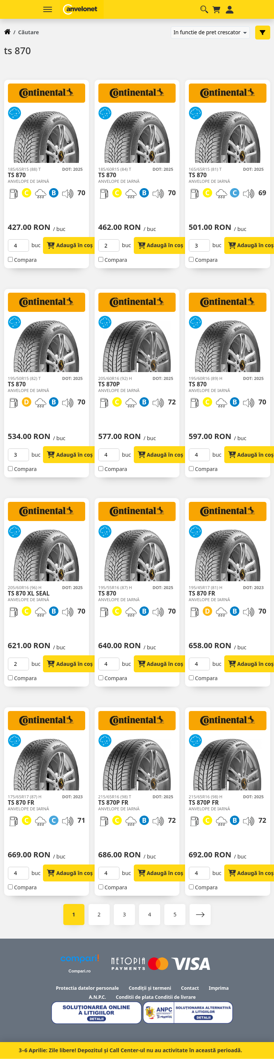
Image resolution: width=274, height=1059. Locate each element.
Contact (190, 988)
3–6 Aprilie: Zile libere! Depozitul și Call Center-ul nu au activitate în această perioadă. (130, 1050)
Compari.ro (80, 971)
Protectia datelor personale (87, 988)
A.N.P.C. (97, 997)
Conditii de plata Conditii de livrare (156, 997)
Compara (25, 259)
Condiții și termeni (150, 988)
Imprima (219, 988)
